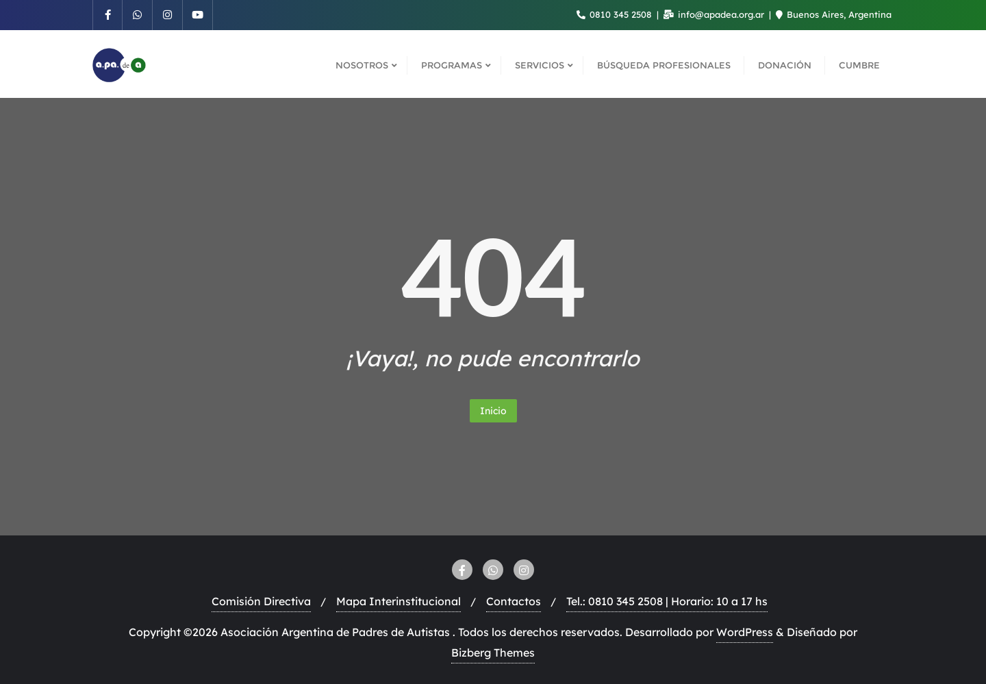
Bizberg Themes (493, 652)
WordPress (744, 632)
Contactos (513, 601)
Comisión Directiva (261, 601)
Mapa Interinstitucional (398, 601)
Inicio (493, 411)
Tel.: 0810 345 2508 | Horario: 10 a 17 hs (667, 601)
